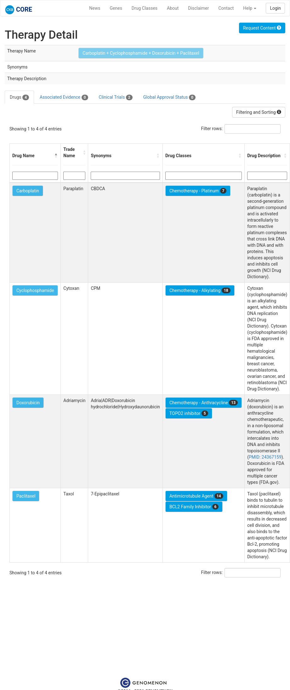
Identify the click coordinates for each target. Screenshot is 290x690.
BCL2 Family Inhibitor (194, 507)
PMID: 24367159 (265, 457)
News (94, 8)
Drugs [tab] (19, 97)
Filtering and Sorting (258, 112)
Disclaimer (198, 8)
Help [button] (249, 8)
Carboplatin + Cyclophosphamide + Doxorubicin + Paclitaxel (140, 53)
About (173, 8)
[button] (56, 155)
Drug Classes (144, 8)
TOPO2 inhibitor (188, 413)
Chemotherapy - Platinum (197, 191)
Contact (226, 8)
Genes (116, 8)
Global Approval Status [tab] (169, 97)
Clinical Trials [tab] (116, 97)
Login (275, 8)
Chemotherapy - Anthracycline (203, 403)
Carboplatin (27, 190)
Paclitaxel (25, 496)
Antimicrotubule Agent (196, 496)
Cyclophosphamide (35, 290)
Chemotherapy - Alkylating (199, 290)
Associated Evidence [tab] (64, 97)
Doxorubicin (28, 402)
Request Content (262, 27)
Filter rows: (212, 128)
